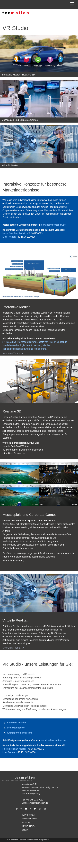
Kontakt (27, 822)
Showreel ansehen (17, 722)
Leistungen (28, 826)
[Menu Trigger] (72, 4)
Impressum (28, 815)
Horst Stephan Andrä (13, 233)
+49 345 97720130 (34, 800)
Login (25, 830)
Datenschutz (29, 819)
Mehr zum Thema (13, 353)
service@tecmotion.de (53, 224)
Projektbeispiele (16, 727)
